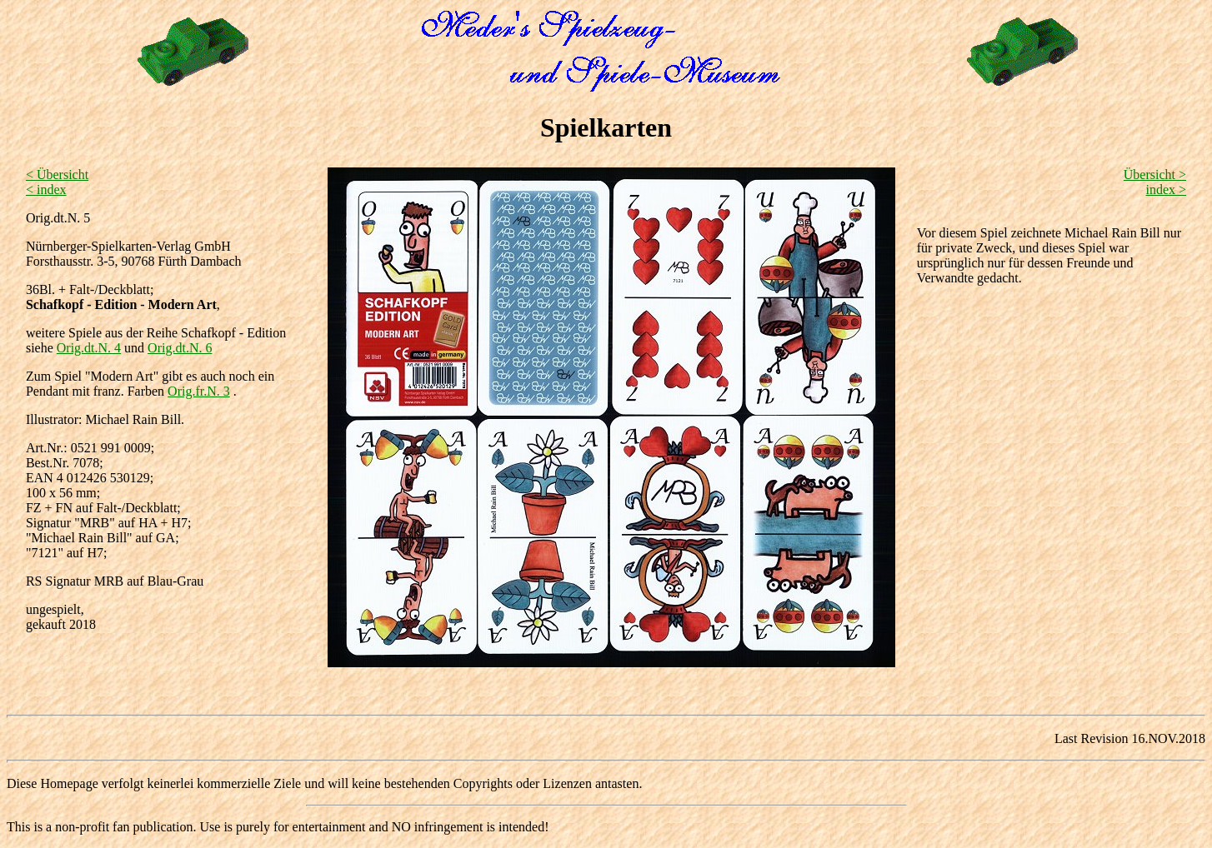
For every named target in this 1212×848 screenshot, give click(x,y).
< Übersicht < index (57, 182)
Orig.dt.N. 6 (180, 348)
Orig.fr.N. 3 (199, 391)
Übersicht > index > (1155, 182)
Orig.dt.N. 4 (89, 348)
